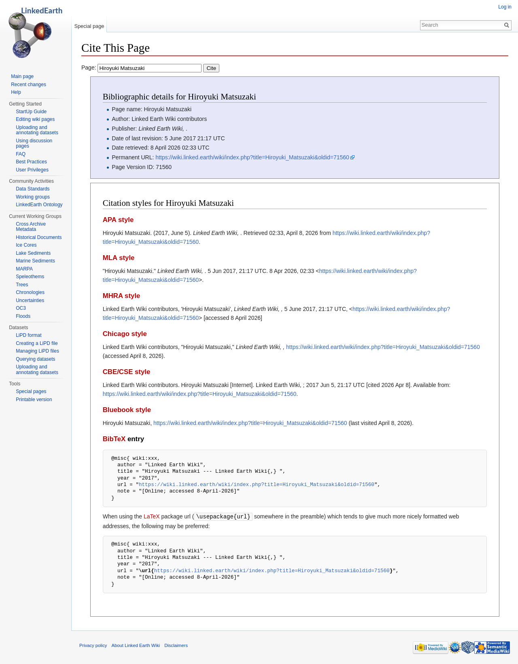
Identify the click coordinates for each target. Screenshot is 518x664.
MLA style (119, 258)
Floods (23, 316)
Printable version (34, 399)
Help (16, 92)
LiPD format (28, 335)
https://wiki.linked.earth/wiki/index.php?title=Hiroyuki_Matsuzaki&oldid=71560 (252, 157)
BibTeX (114, 439)
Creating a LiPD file (36, 343)
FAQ (20, 154)
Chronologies (30, 292)
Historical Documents (39, 237)
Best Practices (31, 162)
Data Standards (32, 189)
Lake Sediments (33, 253)
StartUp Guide (31, 111)
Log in (505, 7)
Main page (22, 76)
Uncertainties (30, 300)
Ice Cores (26, 245)
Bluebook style (127, 410)
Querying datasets (35, 359)
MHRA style (121, 296)
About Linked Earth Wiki (136, 645)
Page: (150, 67)
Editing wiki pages (35, 119)
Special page (89, 26)
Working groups (33, 197)
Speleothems (30, 276)
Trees (22, 285)
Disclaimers (176, 645)
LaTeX (152, 516)
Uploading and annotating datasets (37, 130)
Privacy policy (93, 645)
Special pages (31, 391)
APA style (118, 220)
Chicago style (125, 334)
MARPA (24, 269)
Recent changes (28, 84)
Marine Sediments (35, 261)
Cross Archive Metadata (31, 227)
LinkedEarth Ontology (39, 204)
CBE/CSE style (127, 372)
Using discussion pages (34, 143)
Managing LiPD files (37, 351)
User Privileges (32, 170)
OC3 (21, 308)
